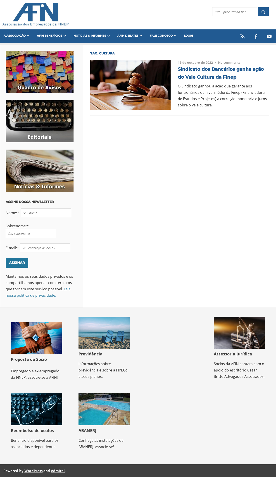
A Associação (15, 35)
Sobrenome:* (17, 225)
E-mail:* (13, 247)
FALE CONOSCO (161, 35)
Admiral (58, 470)
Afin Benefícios (49, 35)
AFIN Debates (127, 35)
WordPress (33, 470)
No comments (229, 62)
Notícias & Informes (90, 35)
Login (188, 35)
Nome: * (13, 212)
